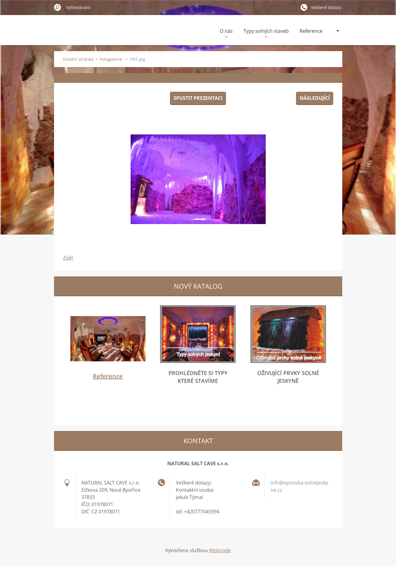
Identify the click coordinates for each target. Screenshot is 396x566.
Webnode (220, 550)
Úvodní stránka (78, 59)
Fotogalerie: (111, 59)
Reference (311, 31)
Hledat (57, 7)
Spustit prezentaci (198, 98)
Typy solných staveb (266, 33)
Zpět (68, 257)
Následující (315, 98)
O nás (226, 33)
